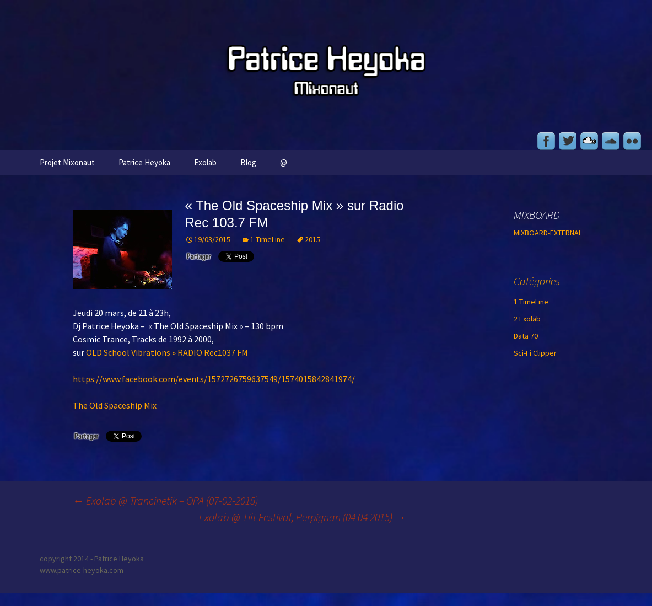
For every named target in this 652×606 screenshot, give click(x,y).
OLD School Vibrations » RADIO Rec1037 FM (167, 352)
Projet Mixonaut (67, 162)
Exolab (205, 162)
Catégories (537, 281)
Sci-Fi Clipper (535, 353)
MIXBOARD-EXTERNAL (548, 233)
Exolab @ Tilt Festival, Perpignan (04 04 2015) (302, 517)
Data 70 (526, 336)
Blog (248, 162)
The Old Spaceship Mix (115, 405)
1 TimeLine (267, 239)
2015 (312, 239)
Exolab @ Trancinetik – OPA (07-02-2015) (165, 500)
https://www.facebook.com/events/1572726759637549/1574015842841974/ (214, 378)
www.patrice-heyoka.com (81, 570)
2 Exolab (527, 319)
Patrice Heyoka (144, 162)
